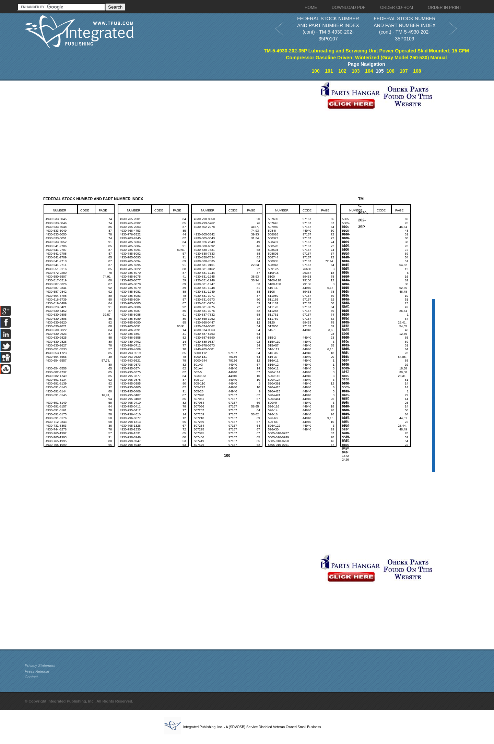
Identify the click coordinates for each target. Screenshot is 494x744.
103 (356, 71)
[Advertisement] (170, 128)
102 (342, 71)
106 (390, 71)
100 (315, 71)
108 (417, 71)
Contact (31, 677)
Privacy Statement (40, 665)
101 (329, 71)
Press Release (37, 671)
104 (369, 71)
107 (404, 71)
